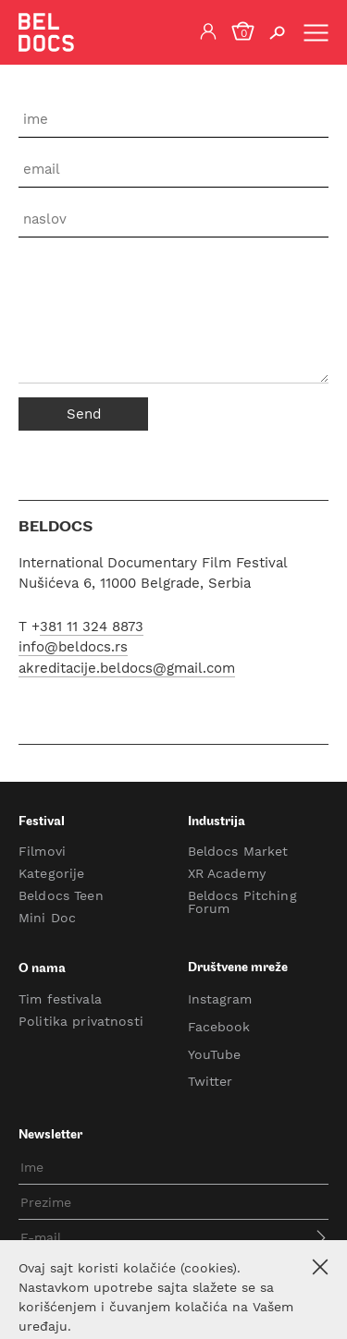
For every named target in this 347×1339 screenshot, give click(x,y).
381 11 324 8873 (91, 626)
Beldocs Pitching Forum (242, 902)
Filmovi (42, 851)
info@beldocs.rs (73, 647)
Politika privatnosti (81, 1021)
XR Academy (227, 873)
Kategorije (51, 873)
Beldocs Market (238, 851)
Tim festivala (60, 999)
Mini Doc (47, 917)
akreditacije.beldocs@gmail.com (127, 668)
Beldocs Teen (61, 895)
